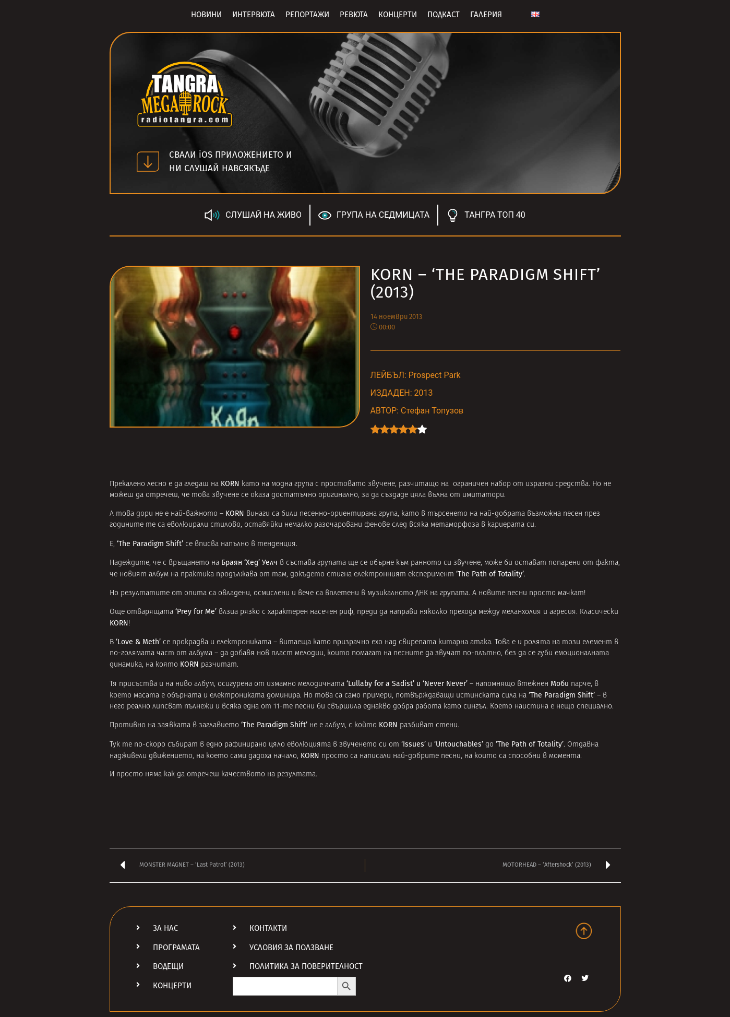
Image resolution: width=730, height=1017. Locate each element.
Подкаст (443, 14)
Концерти (397, 14)
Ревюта (354, 14)
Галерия (486, 14)
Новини (206, 14)
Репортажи (307, 14)
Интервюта (253, 14)
